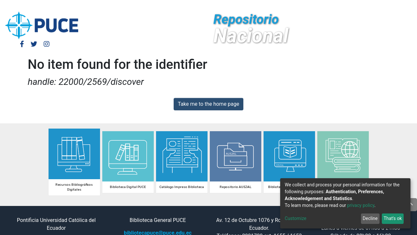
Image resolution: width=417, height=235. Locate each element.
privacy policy (360, 205)
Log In (324, 6)
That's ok (392, 218)
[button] (354, 6)
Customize (295, 218)
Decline (370, 218)
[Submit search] (363, 6)
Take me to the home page (208, 104)
